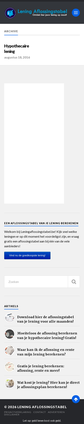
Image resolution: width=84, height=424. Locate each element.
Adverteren (56, 412)
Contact (39, 412)
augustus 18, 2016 (17, 57)
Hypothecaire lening (16, 48)
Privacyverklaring (17, 412)
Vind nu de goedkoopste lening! (27, 255)
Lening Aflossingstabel (42, 407)
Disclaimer (12, 414)
